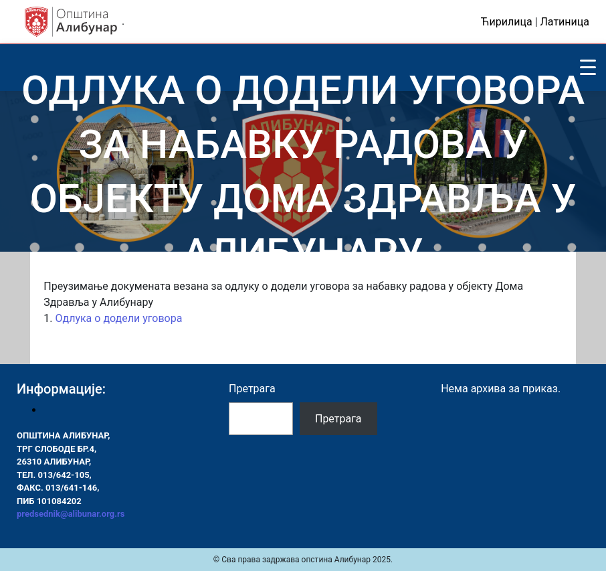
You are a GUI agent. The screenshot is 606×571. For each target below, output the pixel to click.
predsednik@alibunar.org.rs (70, 514)
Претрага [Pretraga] (338, 418)
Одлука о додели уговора (118, 318)
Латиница (564, 21)
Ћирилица (506, 21)
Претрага (252, 388)
